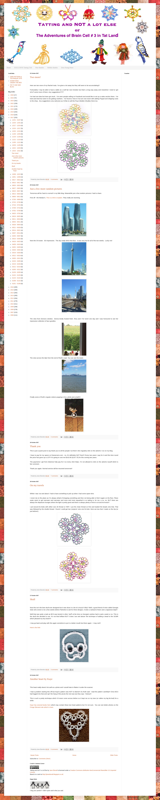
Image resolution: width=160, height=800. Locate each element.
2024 (12, 98)
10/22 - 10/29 (16, 148)
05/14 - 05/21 (16, 230)
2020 (12, 109)
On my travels (37, 485)
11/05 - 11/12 (16, 142)
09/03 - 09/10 (16, 185)
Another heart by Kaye (41, 679)
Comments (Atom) (44, 758)
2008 (12, 309)
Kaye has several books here (40, 705)
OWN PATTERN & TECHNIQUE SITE (16, 77)
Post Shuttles (39, 68)
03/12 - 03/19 (16, 255)
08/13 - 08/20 (16, 194)
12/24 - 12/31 (16, 123)
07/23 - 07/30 (16, 202)
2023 (12, 100)
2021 (12, 106)
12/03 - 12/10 (16, 131)
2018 (12, 115)
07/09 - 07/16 (16, 208)
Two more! (35, 77)
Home (9, 68)
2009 (12, 307)
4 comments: (55, 179)
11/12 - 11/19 (16, 139)
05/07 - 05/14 (16, 233)
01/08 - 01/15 (16, 281)
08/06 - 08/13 (16, 196)
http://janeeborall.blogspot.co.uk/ (53, 774)
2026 (12, 95)
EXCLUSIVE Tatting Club (23, 68)
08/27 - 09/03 (16, 188)
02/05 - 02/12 (16, 269)
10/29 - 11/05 (16, 145)
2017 (12, 117)
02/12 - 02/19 (16, 267)
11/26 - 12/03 (16, 134)
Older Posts (114, 755)
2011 (12, 301)
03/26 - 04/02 (16, 250)
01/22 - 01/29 (16, 275)
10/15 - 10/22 (16, 151)
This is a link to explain (54, 198)
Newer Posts (34, 755)
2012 (12, 298)
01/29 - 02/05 (16, 272)
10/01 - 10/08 (16, 177)
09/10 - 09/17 (16, 182)
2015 (12, 290)
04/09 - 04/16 (16, 244)
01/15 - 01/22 (16, 278)
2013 (12, 295)
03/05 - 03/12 (16, 258)
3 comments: (55, 437)
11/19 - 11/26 (16, 137)
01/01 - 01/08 (16, 283)
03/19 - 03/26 (16, 252)
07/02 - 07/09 (16, 210)
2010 (12, 304)
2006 (12, 315)
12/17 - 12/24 (16, 125)
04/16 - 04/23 (16, 241)
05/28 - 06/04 (16, 224)
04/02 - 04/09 (16, 247)
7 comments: (55, 476)
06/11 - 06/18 (16, 219)
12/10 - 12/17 (16, 128)
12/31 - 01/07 (16, 120)
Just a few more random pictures (46, 188)
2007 (12, 312)
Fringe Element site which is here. (42, 707)
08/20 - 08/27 (16, 191)
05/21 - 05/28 (16, 227)
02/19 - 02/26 (16, 264)
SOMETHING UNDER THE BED (16, 81)
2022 (12, 103)
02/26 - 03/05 (16, 261)
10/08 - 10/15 (16, 174)
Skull (32, 599)
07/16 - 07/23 (16, 205)
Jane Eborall (53, 770)
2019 (12, 112)
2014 (12, 293)
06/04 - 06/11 (16, 222)
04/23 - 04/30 (16, 239)
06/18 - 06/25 (16, 216)
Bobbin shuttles (52, 68)
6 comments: (55, 749)
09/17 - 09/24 (16, 180)
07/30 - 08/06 (16, 199)
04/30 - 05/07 (16, 236)
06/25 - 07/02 (16, 213)
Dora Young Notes (67, 68)
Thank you (35, 446)
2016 (12, 287)
